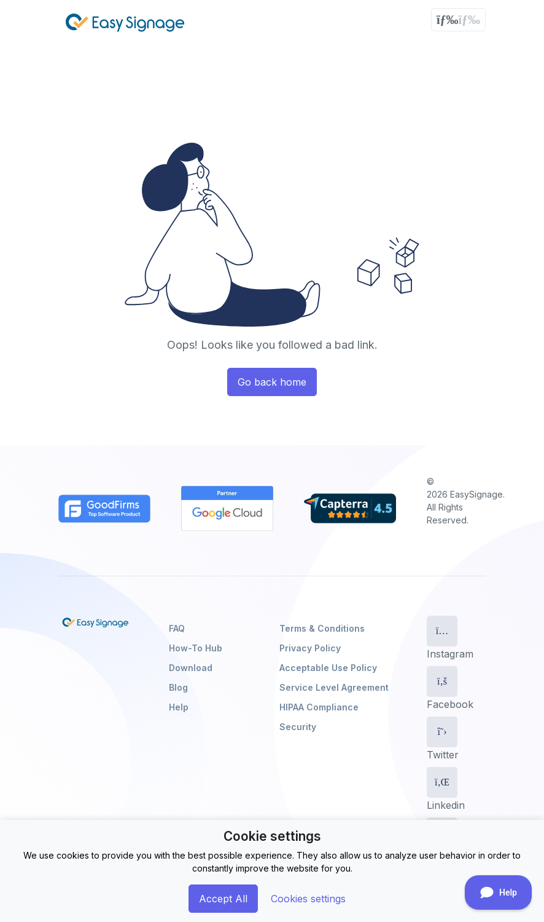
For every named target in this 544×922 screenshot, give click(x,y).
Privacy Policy (310, 648)
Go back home (272, 382)
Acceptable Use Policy (328, 667)
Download (190, 667)
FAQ (177, 628)
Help (178, 707)
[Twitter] (442, 732)
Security (297, 726)
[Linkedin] (442, 782)
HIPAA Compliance (319, 707)
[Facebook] (442, 681)
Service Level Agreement (334, 687)
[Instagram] (442, 631)
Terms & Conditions (322, 628)
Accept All (223, 898)
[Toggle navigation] (458, 19)
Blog (178, 687)
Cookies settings (308, 898)
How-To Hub (195, 648)
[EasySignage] (95, 623)
